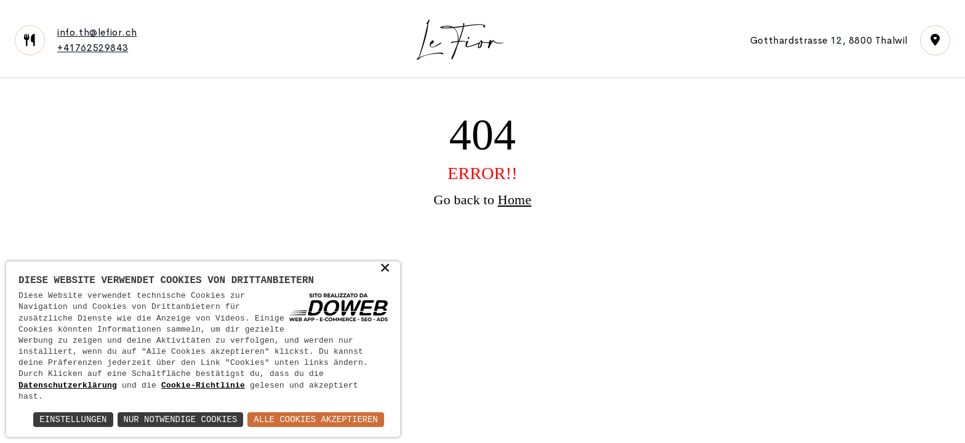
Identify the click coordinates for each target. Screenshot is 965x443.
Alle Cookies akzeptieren (316, 419)
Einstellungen (72, 419)
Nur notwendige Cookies (181, 419)
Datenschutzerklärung (67, 385)
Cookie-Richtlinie (203, 385)
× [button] (385, 269)
